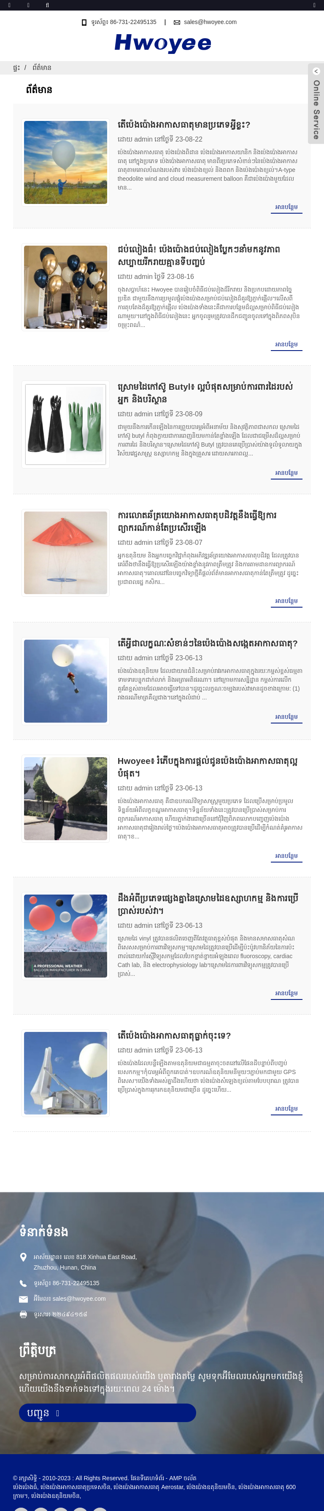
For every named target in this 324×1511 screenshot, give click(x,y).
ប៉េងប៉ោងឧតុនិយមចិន (55, 1466)
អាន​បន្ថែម (286, 207)
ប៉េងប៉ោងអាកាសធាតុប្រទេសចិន (75, 1457)
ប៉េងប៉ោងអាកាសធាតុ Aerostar (148, 1457)
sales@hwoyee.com (210, 22)
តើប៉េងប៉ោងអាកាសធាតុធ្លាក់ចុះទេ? (171, 1007)
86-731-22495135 (76, 1253)
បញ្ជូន (38, 1382)
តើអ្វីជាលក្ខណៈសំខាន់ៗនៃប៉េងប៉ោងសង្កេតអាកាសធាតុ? (204, 634)
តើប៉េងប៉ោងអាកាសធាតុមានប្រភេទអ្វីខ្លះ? (180, 124)
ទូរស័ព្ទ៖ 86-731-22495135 (123, 22)
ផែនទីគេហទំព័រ (147, 1448)
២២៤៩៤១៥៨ (69, 1284)
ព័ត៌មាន (41, 67)
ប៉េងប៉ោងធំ (25, 1457)
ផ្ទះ (16, 67)
